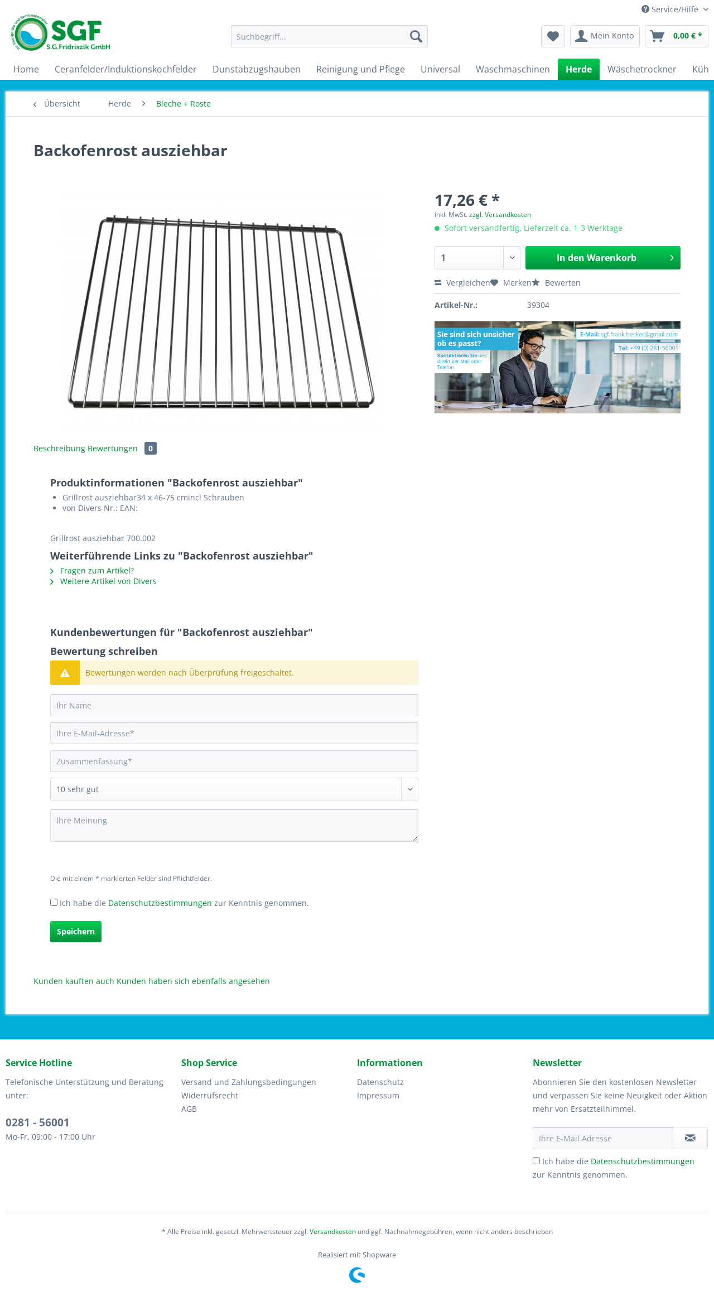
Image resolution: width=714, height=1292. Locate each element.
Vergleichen (462, 282)
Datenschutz (380, 1082)
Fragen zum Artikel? (92, 570)
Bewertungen (122, 448)
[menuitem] (329, 41)
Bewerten (556, 282)
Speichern (76, 931)
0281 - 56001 (38, 1122)
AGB (189, 1108)
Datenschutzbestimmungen (160, 903)
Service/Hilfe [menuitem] (671, 9)
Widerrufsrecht (209, 1095)
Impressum (378, 1095)
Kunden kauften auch (73, 981)
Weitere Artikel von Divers (103, 581)
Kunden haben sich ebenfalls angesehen (193, 981)
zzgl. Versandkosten (500, 214)
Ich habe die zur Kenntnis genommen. (184, 903)
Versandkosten (333, 1231)
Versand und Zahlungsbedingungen (248, 1082)
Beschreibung (59, 448)
